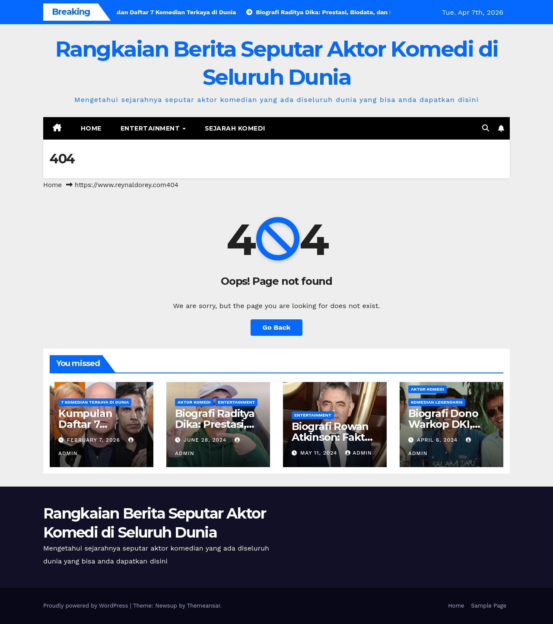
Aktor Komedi (194, 402)
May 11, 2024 (319, 453)
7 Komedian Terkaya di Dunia (95, 402)
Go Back (277, 327)
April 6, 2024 (438, 440)
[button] (485, 128)
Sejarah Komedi (235, 128)
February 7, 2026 (94, 440)
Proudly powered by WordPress (86, 605)
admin (358, 453)
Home (91, 128)
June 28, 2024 (206, 440)
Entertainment (151, 128)
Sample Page (488, 605)
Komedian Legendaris (437, 402)
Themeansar (203, 605)
